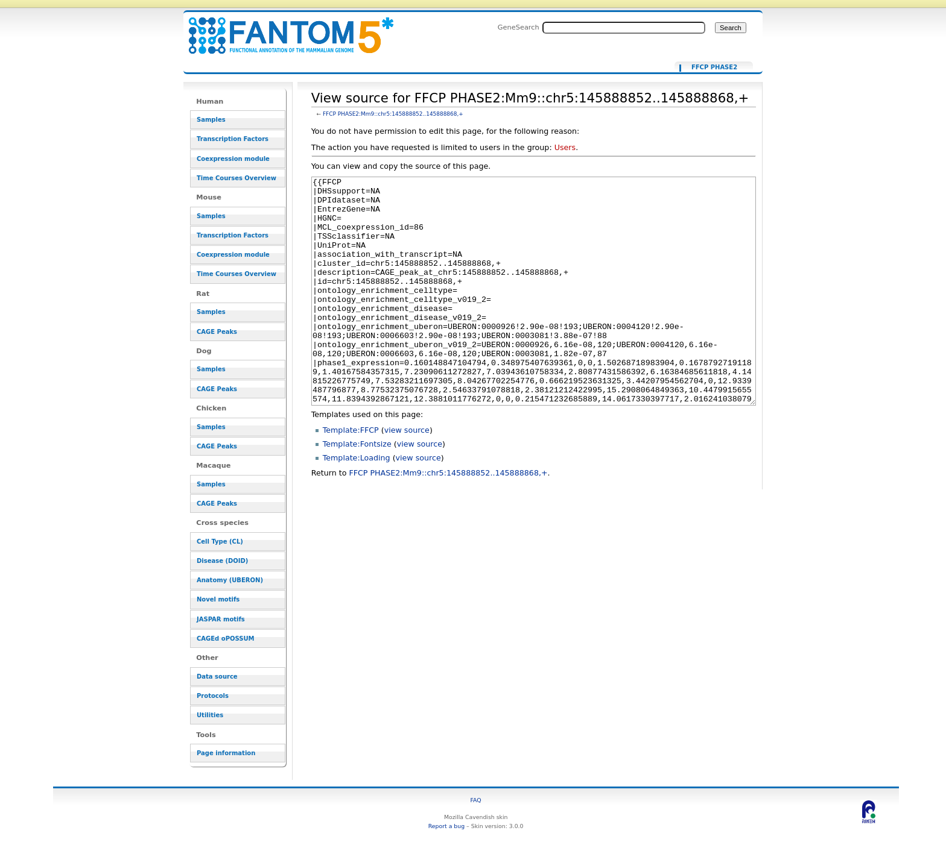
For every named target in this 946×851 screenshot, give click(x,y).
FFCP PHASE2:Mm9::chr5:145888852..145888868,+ (393, 114)
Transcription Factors (232, 139)
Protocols (213, 695)
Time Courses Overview (236, 178)
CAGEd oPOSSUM (225, 638)
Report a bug (446, 826)
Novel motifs (218, 599)
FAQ (476, 800)
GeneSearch (518, 27)
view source (407, 475)
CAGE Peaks (217, 331)
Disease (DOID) (222, 560)
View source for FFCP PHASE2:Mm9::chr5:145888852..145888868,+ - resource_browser (283, 29)
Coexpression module (233, 158)
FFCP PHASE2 (714, 67)
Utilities (210, 715)
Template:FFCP (351, 475)
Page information (226, 753)
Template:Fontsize (357, 489)
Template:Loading (356, 502)
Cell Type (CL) (220, 541)
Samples (211, 119)
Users (565, 147)
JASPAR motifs (221, 619)
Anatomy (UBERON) (230, 580)
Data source (217, 676)
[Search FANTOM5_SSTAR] (623, 28)
